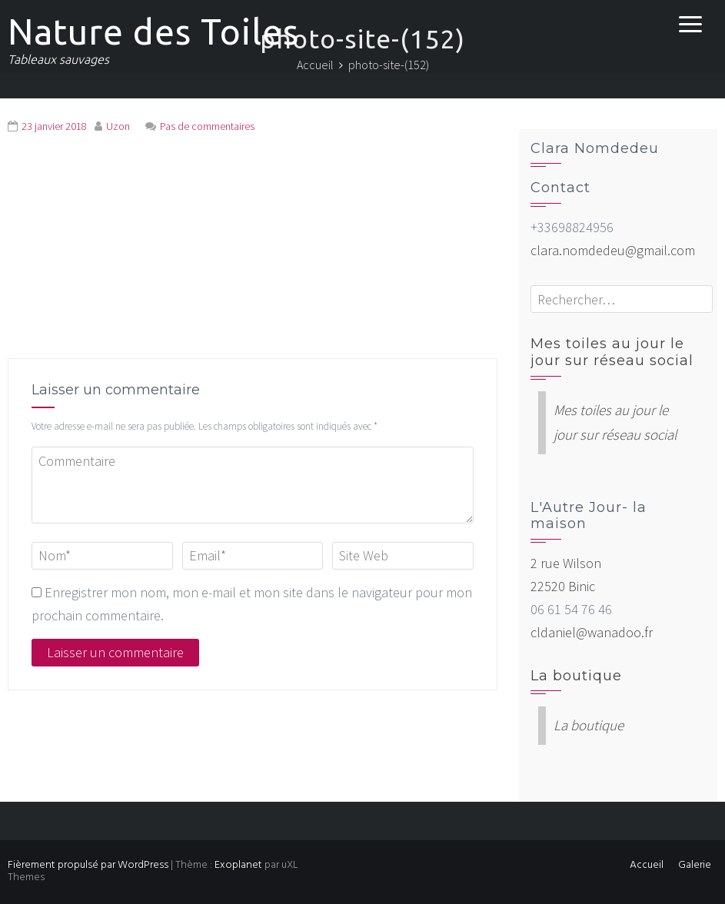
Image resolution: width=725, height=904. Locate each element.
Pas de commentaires (207, 126)
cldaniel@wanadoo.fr (591, 632)
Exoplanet (238, 865)
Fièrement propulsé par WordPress (88, 865)
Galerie (694, 865)
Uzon (118, 126)
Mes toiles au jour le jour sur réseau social (611, 352)
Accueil (646, 865)
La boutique (576, 675)
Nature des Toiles (153, 32)
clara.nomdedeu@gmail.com (612, 250)
